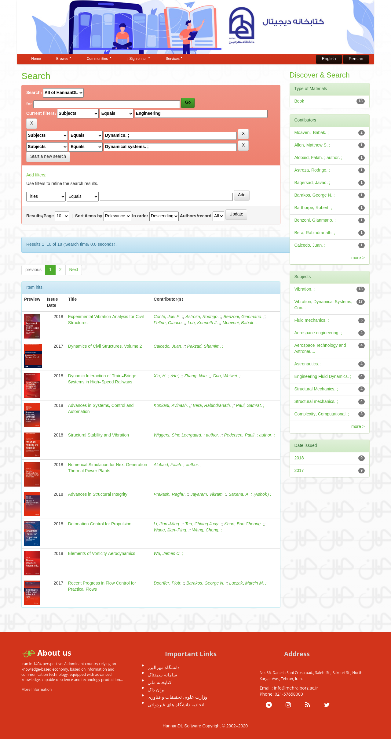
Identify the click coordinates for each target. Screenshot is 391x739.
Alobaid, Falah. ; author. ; (178, 465)
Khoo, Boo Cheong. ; (244, 524)
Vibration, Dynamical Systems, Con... (323, 305)
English (329, 59)
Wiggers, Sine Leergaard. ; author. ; (188, 435)
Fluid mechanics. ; (311, 321)
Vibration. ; (304, 289)
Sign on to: (138, 59)
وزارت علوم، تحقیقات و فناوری (177, 697)
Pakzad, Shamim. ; (205, 346)
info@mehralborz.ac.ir (296, 688)
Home (35, 59)
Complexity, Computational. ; (321, 414)
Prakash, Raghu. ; (171, 495)
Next (73, 270)
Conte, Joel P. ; (168, 317)
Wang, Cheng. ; (207, 530)
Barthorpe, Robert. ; (313, 208)
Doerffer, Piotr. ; (169, 583)
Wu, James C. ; (168, 554)
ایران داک (157, 689)
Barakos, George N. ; (206, 583)
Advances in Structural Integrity (97, 495)
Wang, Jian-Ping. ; (172, 530)
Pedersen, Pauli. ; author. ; (249, 435)
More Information (36, 689)
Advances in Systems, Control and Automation (101, 409)
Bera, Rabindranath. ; (213, 406)
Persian (356, 59)
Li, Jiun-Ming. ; (168, 524)
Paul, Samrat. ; (250, 406)
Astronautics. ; (308, 364)
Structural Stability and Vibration (98, 435)
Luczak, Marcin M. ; (247, 583)
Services (174, 59)
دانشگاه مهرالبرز (164, 667)
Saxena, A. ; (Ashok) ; (249, 495)
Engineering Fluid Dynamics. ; (322, 377)
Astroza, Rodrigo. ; (203, 317)
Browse (63, 59)
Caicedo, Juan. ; (169, 346)
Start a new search (48, 157)
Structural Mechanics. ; (316, 389)
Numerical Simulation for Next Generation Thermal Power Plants (107, 468)
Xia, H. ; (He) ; (168, 376)
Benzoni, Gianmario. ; (244, 317)
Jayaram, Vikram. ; (208, 495)
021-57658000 (289, 694)
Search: (34, 93)
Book (299, 101)
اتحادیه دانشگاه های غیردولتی (176, 704)
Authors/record (195, 216)
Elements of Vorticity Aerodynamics (101, 554)
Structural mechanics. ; (316, 402)
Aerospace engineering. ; (318, 333)
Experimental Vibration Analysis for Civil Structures (106, 320)
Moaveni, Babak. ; (239, 323)
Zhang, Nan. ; (197, 376)
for (29, 104)
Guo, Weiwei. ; (226, 376)
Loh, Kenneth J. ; (204, 323)
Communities (99, 59)
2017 (299, 471)
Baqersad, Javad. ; (312, 183)
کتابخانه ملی (159, 682)
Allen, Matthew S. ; (312, 145)
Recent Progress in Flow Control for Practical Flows (102, 586)
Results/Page (40, 216)
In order (140, 216)
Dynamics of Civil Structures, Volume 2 (105, 346)
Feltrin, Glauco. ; (169, 323)
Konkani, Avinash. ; (172, 406)
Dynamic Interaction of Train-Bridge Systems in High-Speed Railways (102, 379)
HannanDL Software (182, 726)
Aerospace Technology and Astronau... (320, 349)
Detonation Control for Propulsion (99, 524)
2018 (299, 458)
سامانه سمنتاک (162, 675)
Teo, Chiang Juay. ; (203, 524)
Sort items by (88, 216)
